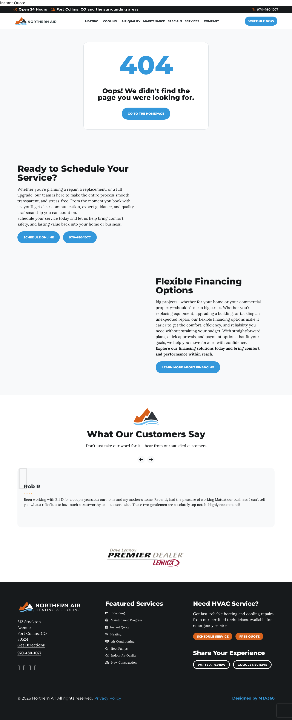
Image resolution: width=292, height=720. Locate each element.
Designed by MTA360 (253, 698)
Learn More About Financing (188, 367)
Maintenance (152, 21)
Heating (89, 21)
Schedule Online (38, 237)
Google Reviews (252, 664)
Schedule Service (213, 636)
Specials (173, 21)
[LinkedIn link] (35, 667)
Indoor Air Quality (121, 655)
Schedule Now (258, 21)
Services (190, 21)
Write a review (212, 664)
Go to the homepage (146, 113)
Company (209, 21)
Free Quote (249, 636)
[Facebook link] (18, 667)
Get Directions (31, 644)
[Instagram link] (24, 667)
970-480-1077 (259, 10)
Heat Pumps (116, 648)
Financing (115, 613)
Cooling (108, 21)
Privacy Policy (107, 698)
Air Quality (129, 21)
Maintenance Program (123, 620)
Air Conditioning (120, 641)
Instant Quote (117, 627)
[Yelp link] (30, 667)
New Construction (121, 662)
